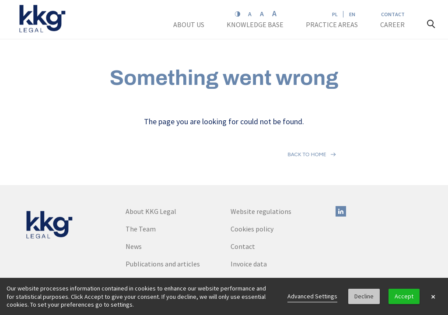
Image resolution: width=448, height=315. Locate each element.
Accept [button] (404, 296)
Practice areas (332, 24)
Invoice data (249, 225)
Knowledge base (256, 24)
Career (393, 24)
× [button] (433, 296)
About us (189, 24)
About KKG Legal (151, 172)
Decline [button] (364, 296)
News (134, 207)
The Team (141, 190)
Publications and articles (163, 225)
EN (352, 14)
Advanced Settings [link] (312, 296)
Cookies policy (252, 190)
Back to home (306, 135)
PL (335, 14)
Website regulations (261, 172)
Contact (393, 14)
